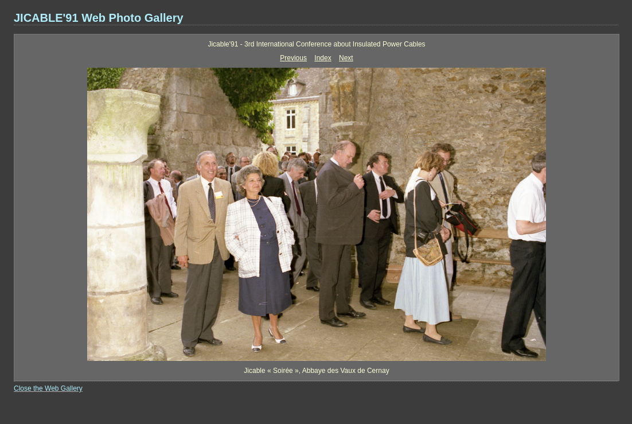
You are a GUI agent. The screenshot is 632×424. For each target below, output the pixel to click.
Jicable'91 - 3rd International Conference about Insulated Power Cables (316, 44)
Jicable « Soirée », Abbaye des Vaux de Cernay (316, 371)
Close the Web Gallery (48, 388)
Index (322, 58)
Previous (293, 58)
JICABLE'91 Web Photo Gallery (99, 17)
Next (346, 58)
